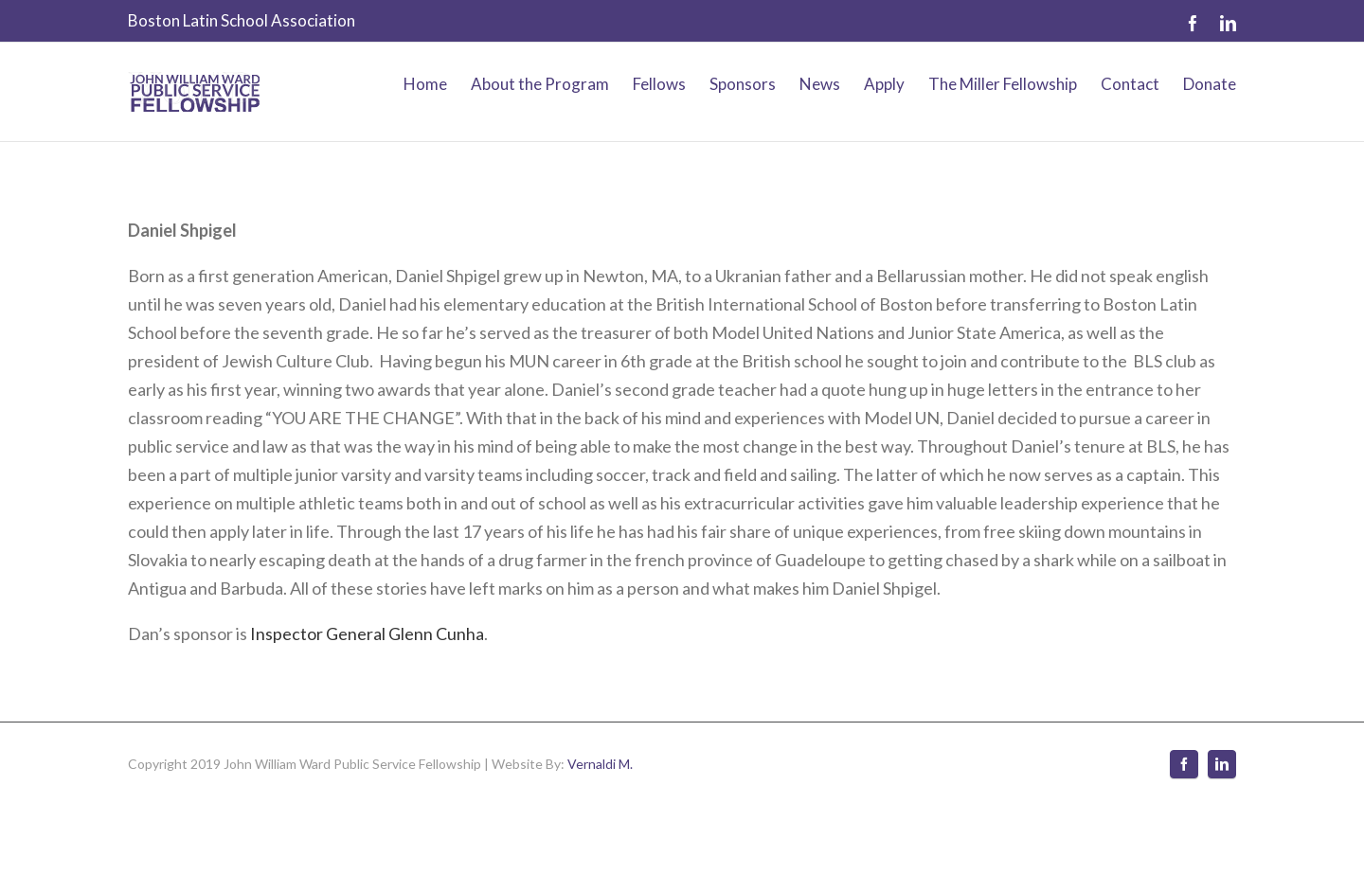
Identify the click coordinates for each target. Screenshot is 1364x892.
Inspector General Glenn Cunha (367, 633)
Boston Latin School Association (241, 20)
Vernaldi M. (600, 764)
